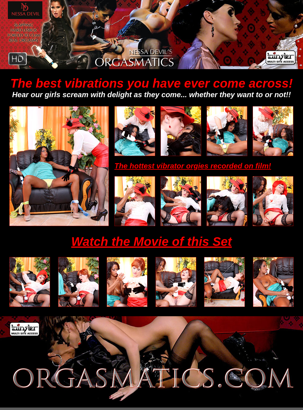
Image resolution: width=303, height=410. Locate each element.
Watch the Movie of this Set (151, 241)
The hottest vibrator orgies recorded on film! (192, 166)
